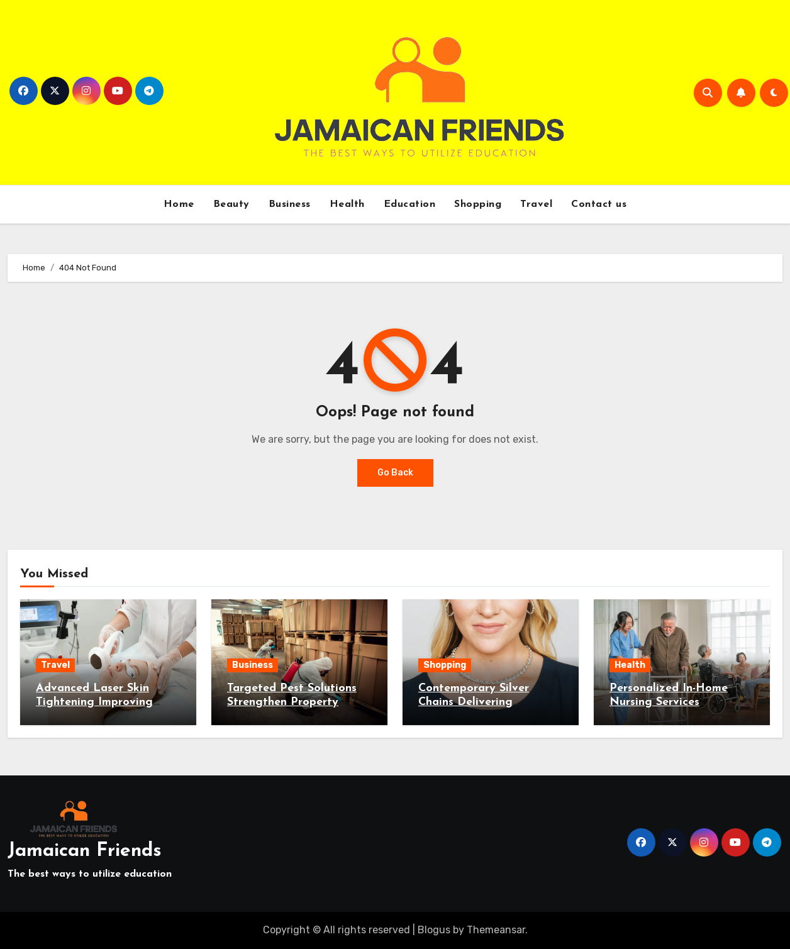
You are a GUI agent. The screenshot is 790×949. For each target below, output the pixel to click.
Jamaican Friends (85, 851)
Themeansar (496, 930)
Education (410, 204)
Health (347, 204)
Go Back (395, 472)
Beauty (231, 204)
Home (179, 204)
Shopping (477, 204)
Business (290, 204)
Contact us (598, 204)
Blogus (434, 930)
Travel (536, 204)
